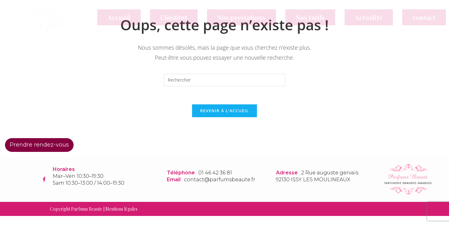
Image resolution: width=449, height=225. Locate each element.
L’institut (173, 17)
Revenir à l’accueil (224, 111)
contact (424, 17)
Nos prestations (241, 17)
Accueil (119, 17)
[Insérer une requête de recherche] (224, 80)
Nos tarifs (310, 17)
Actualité (369, 17)
